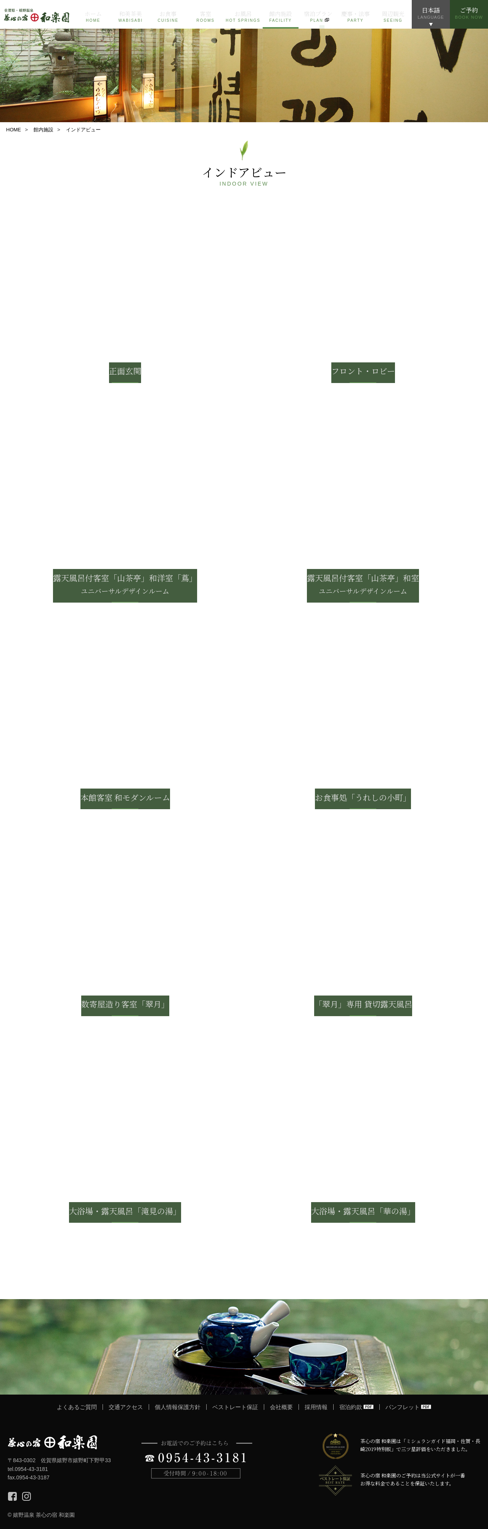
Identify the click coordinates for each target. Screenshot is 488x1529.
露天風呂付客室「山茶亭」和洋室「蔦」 (125, 584)
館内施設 (281, 16)
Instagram (26, 1496)
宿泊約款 (350, 1407)
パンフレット (402, 1407)
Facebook (12, 1496)
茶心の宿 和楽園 (52, 1442)
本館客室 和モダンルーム (125, 797)
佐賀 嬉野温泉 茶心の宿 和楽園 (37, 14)
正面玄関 (125, 371)
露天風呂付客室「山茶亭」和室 (363, 584)
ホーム (93, 16)
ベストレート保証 (235, 1407)
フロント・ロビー (363, 371)
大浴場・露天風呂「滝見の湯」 (125, 1211)
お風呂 (243, 16)
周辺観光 (393, 16)
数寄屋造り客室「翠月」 (125, 1004)
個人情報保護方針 (178, 1407)
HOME (13, 130)
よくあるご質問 (77, 1407)
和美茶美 (130, 16)
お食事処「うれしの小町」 (363, 797)
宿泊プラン (318, 16)
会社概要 (281, 1407)
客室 (205, 16)
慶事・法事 (355, 16)
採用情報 (316, 1407)
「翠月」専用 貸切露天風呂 (363, 1004)
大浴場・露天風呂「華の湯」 (363, 1211)
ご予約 (469, 12)
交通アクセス (126, 1407)
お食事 (168, 16)
